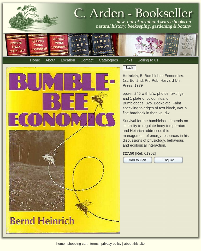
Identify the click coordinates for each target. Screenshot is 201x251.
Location (68, 60)
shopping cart (77, 244)
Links (127, 60)
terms (94, 244)
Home (35, 60)
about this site (134, 244)
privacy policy (111, 244)
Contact (86, 60)
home (60, 244)
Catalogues (108, 60)
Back (129, 68)
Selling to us (148, 60)
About (50, 60)
